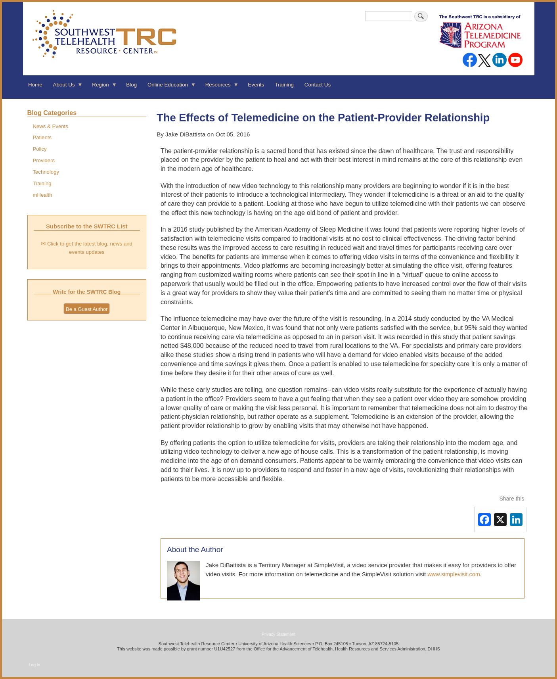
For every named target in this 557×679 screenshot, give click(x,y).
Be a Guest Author (86, 309)
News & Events (50, 126)
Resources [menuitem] (219, 87)
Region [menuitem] (102, 87)
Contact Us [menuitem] (317, 85)
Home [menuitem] (35, 85)
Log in (34, 664)
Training (42, 183)
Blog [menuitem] (131, 85)
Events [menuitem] (256, 85)
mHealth (42, 195)
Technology (46, 172)
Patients (42, 137)
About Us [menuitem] (65, 87)
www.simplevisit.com (453, 574)
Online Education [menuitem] (169, 87)
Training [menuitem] (284, 85)
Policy (39, 149)
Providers (44, 160)
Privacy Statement (278, 634)
